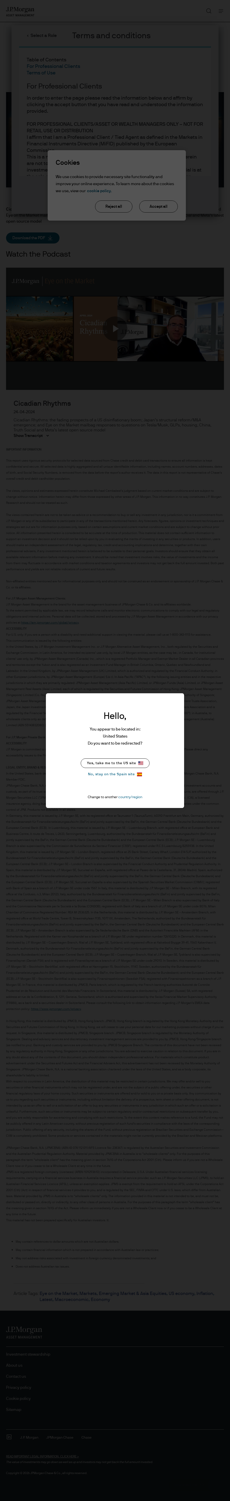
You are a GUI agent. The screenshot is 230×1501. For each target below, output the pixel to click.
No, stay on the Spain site (115, 774)
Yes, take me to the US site (115, 763)
